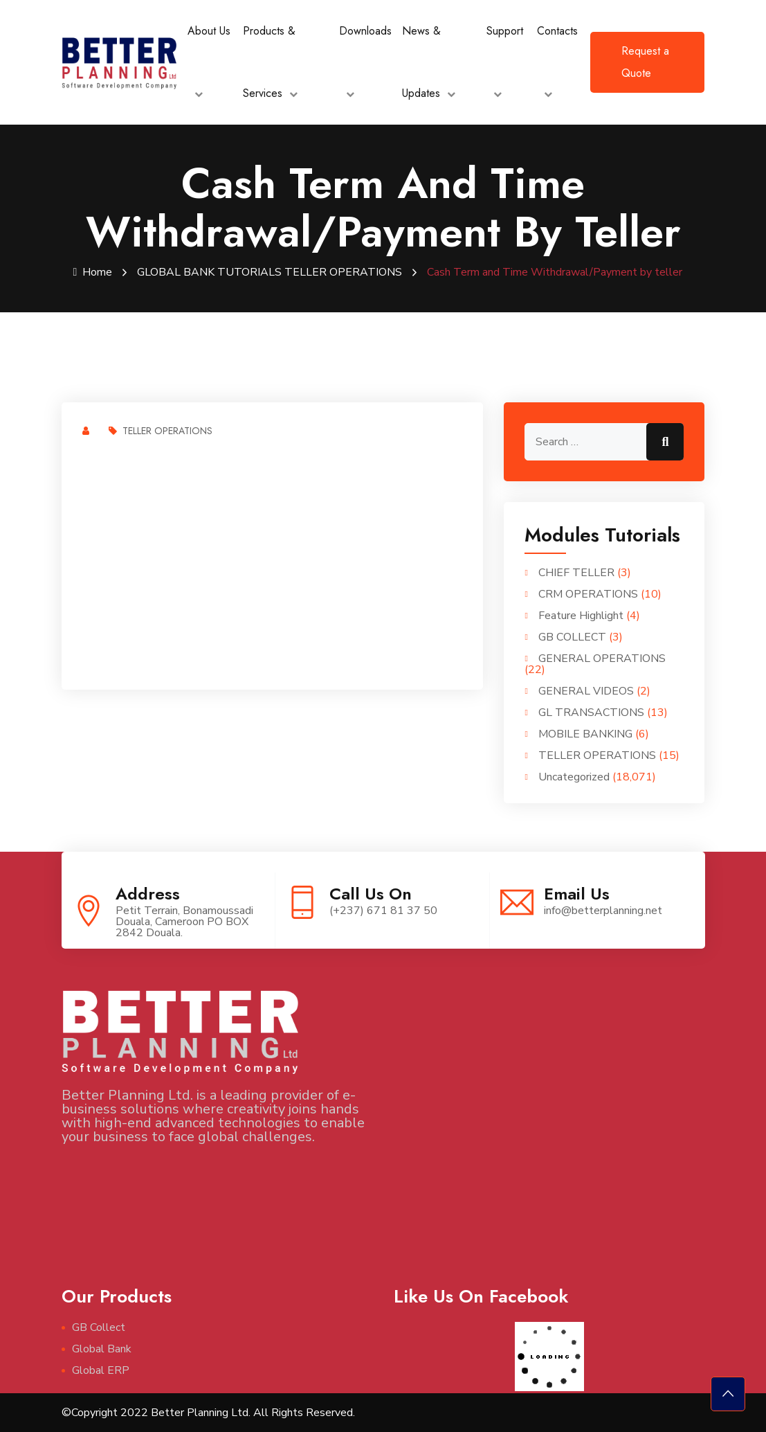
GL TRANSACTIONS (591, 712)
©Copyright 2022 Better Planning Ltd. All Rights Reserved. (208, 1412)
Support (504, 31)
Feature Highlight (580, 615)
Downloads (365, 31)
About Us (209, 31)
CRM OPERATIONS (588, 594)
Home (93, 272)
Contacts (557, 31)
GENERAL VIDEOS (586, 691)
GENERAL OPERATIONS (602, 658)
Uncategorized (574, 777)
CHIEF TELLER (576, 572)
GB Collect (98, 1327)
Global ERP (100, 1370)
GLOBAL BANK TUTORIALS (209, 272)
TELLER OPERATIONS (343, 272)
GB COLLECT (572, 637)
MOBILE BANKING (585, 734)
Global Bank (101, 1348)
